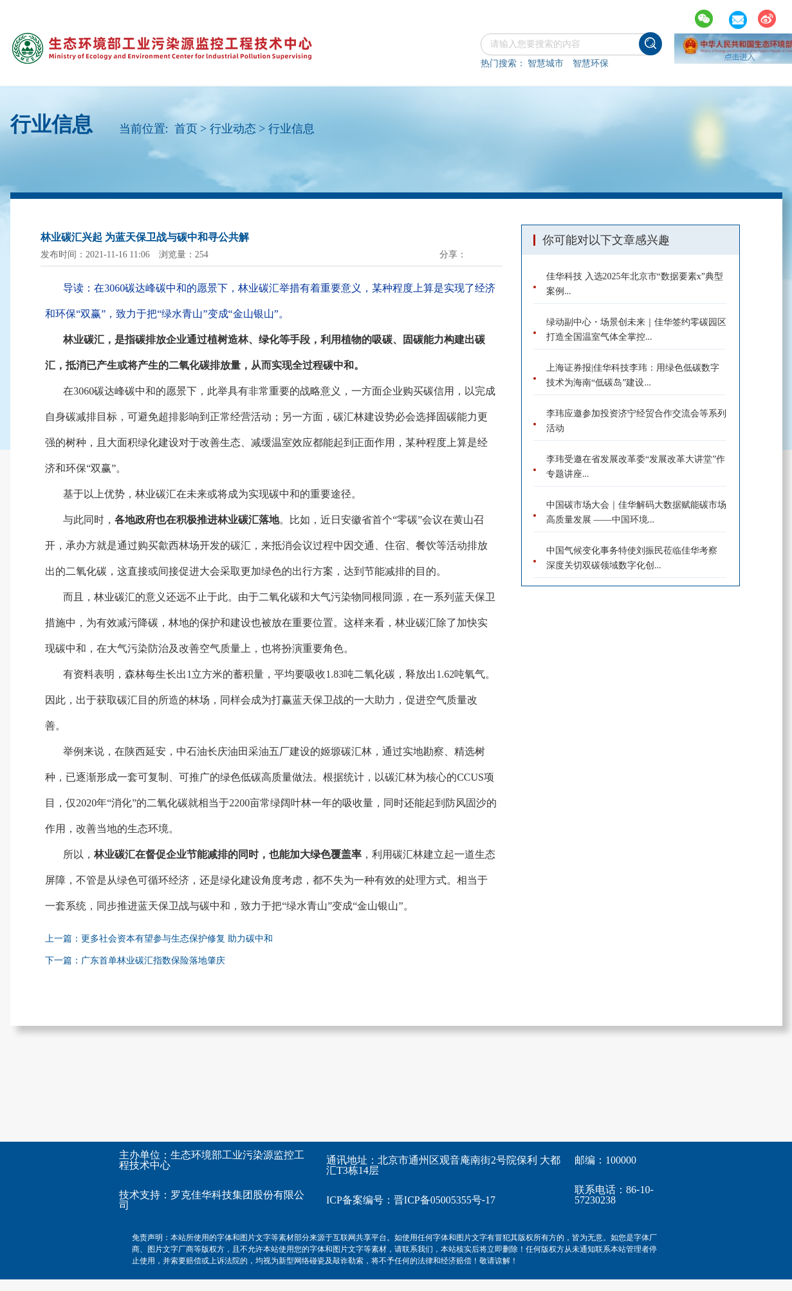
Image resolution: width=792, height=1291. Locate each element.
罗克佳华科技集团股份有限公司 (211, 1200)
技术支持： (144, 1194)
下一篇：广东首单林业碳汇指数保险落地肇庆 (135, 960)
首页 (186, 129)
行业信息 (291, 129)
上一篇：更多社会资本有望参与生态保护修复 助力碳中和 (159, 938)
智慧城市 (546, 63)
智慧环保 (591, 63)
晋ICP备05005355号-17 (444, 1199)
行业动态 (233, 129)
